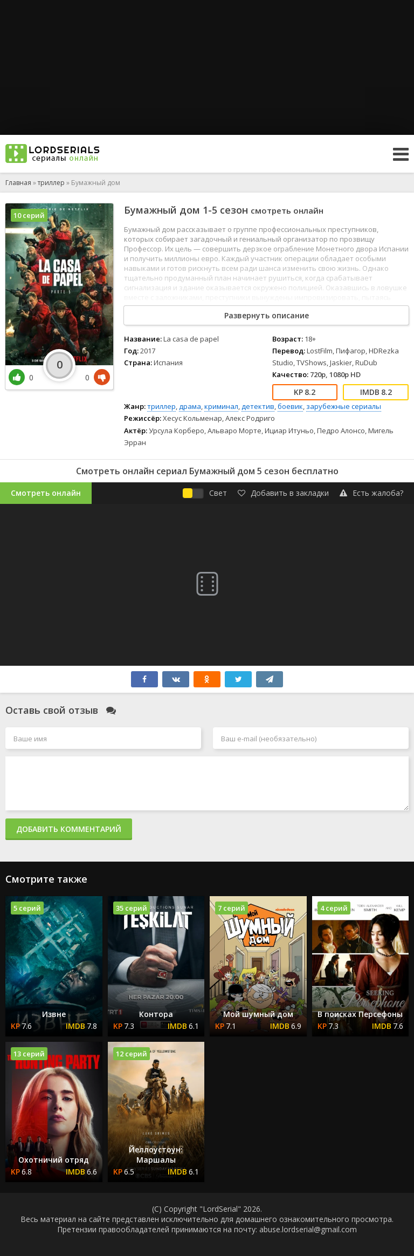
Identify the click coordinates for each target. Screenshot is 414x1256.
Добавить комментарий (68, 829)
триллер (161, 406)
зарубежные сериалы (343, 406)
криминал (221, 406)
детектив (258, 406)
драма (190, 406)
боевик (290, 406)
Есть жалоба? (371, 493)
